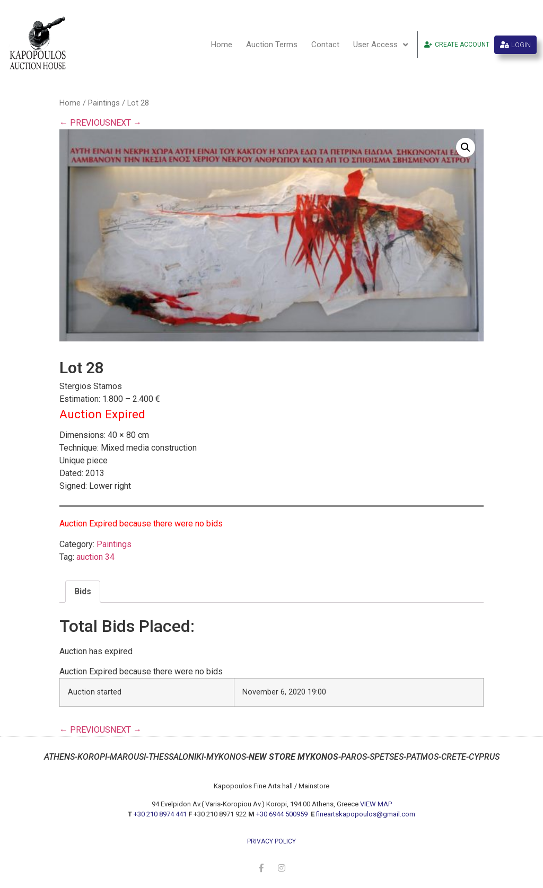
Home (221, 44)
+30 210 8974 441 (160, 814)
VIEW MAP (376, 804)
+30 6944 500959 (282, 814)
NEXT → (126, 123)
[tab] (82, 592)
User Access (380, 45)
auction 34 (95, 557)
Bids (82, 591)
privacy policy (271, 841)
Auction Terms (271, 44)
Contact (325, 44)
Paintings (104, 103)
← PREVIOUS (84, 123)
